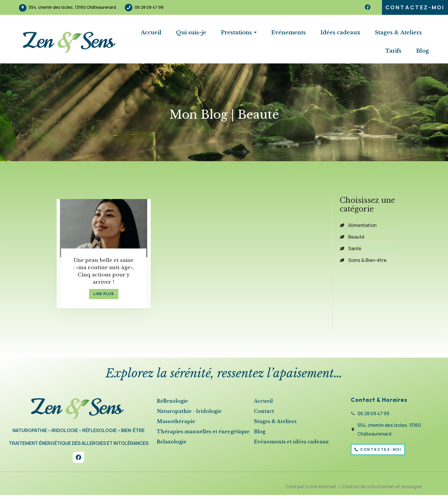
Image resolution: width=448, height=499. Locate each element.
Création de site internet (367, 490)
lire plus (98, 297)
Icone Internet (320, 490)
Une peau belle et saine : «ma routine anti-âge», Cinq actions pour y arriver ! (98, 272)
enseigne (411, 490)
